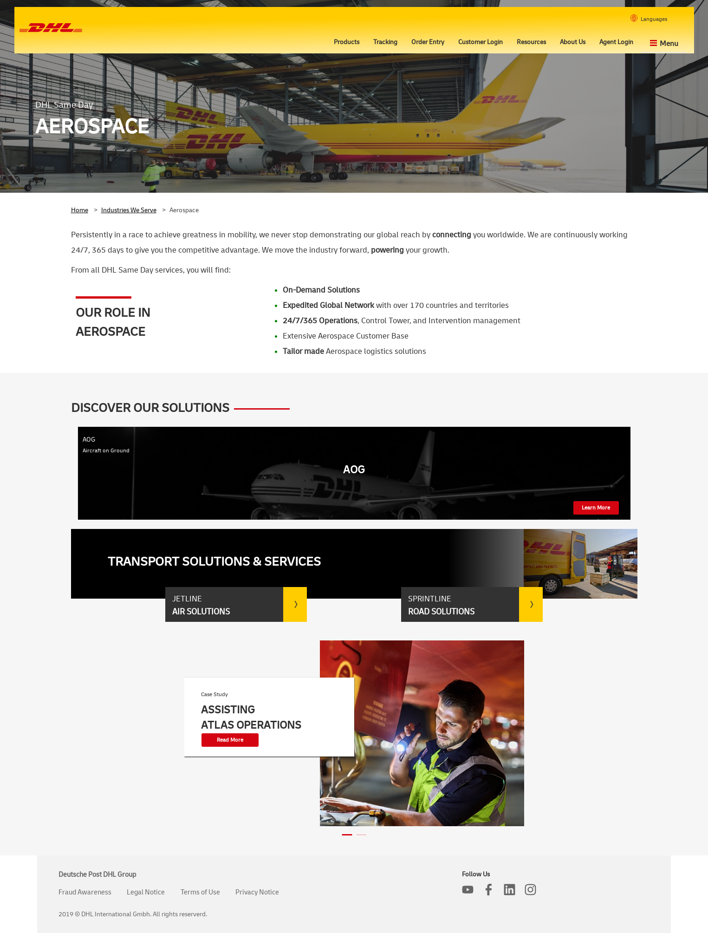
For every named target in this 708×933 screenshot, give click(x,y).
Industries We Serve (128, 210)
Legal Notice (146, 892)
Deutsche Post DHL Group (97, 874)
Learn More (596, 507)
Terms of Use (200, 892)
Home (79, 210)
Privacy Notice (257, 892)
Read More (230, 740)
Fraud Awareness (84, 892)
